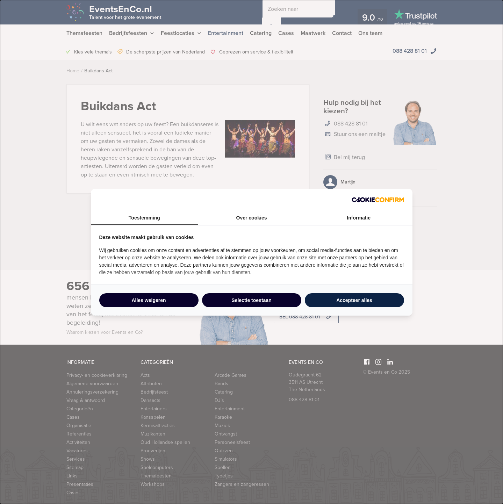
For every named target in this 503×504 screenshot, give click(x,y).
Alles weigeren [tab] (148, 300)
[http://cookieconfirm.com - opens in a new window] (378, 199)
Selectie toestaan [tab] (251, 300)
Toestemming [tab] (144, 218)
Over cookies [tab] (251, 218)
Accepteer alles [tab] (354, 300)
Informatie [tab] (359, 218)
